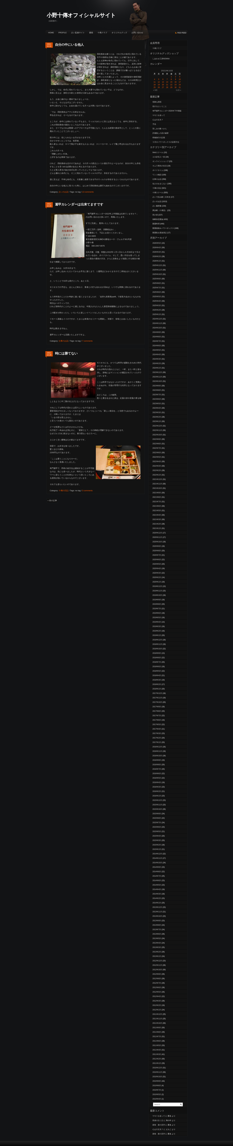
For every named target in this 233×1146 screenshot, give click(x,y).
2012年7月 (156, 983)
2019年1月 (156, 635)
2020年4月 (156, 568)
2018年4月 (156, 675)
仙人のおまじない (159, 184)
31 (180, 87)
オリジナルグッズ (119, 32)
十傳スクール (157, 193)
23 (175, 85)
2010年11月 (157, 1072)
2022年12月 (157, 426)
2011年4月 (156, 1050)
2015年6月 (156, 827)
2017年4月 (156, 729)
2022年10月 (157, 435)
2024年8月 (156, 337)
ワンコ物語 (156, 175)
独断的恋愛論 (157, 219)
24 (180, 85)
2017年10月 (157, 702)
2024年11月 (157, 323)
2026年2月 (156, 256)
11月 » (178, 90)
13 (163, 82)
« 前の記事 (52, 500)
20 (163, 85)
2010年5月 (156, 1094)
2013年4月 (156, 943)
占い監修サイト (78, 32)
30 (175, 87)
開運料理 (156, 224)
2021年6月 (156, 506)
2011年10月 (157, 1023)
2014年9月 (156, 867)
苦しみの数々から (159, 129)
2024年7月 (156, 341)
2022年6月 (156, 453)
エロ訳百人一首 (158, 157)
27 (163, 87)
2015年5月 (156, 831)
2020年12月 (157, 533)
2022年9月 (156, 439)
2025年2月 (156, 310)
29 (171, 87)
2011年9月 (156, 1028)
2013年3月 (156, 947)
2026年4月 (156, 247)
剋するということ (159, 106)
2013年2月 (156, 952)
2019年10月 (157, 595)
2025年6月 (156, 292)
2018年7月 (156, 662)
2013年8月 (156, 925)
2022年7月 (156, 448)
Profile (62, 32)
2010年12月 (157, 1068)
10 (180, 79)
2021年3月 (156, 519)
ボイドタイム (157, 170)
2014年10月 (157, 863)
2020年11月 (157, 537)
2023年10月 (157, 381)
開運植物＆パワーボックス (163, 228)
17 (180, 82)
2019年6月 (156, 613)
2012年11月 (157, 965)
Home (51, 32)
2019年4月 (156, 622)
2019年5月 (156, 617)
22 (171, 85)
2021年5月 (156, 510)
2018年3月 (156, 680)
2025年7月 (156, 288)
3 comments (87, 490)
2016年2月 (156, 791)
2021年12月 (157, 479)
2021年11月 (157, 484)
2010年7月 (156, 1090)
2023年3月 (156, 412)
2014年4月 (156, 889)
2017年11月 (157, 698)
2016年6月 (156, 773)
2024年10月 (157, 328)
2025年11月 (157, 270)
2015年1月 (156, 849)
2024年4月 (156, 354)
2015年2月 (156, 845)
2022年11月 (157, 430)
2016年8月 (156, 765)
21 (167, 85)
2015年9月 (156, 814)
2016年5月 (156, 778)
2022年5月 (156, 457)
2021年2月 (156, 524)
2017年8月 (156, 711)
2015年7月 (156, 823)
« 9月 (155, 90)
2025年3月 (156, 305)
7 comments (87, 341)
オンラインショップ (160, 161)
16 (175, 82)
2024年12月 (157, 319)
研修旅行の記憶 (158, 138)
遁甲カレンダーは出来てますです (79, 204)
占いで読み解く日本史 (161, 197)
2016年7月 (156, 769)
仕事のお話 (63, 341)
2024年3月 (156, 359)
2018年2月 (156, 684)
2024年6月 (156, 346)
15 (171, 82)
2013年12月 (157, 907)
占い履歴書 (156, 206)
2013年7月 (156, 929)
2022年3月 (156, 466)
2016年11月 (157, 751)
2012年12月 (157, 961)
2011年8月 (156, 1032)
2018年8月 (156, 658)
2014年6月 (156, 880)
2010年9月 (156, 1081)
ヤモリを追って (158, 115)
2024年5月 (156, 350)
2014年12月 (157, 854)
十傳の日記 (63, 490)
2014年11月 (157, 858)
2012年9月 (156, 974)
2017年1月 (156, 742)
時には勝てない (66, 353)
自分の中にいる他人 (69, 45)
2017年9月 (156, 707)
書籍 (91, 32)
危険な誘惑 (156, 102)
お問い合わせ (137, 32)
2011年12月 (157, 1014)
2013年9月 (156, 921)
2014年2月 (156, 898)
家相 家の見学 (158, 1125)
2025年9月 (156, 279)
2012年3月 (156, 1001)
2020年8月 (156, 551)
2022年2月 (156, 470)
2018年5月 (156, 671)
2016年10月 (157, 756)
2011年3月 (156, 1054)
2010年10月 (157, 1077)
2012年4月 (156, 996)
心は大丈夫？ (157, 120)
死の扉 (155, 215)
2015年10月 (157, 809)
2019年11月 (157, 591)
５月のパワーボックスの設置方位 (165, 142)
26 (159, 87)
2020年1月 (156, 582)
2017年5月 (156, 724)
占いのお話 (63, 192)
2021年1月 (156, 528)
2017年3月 (156, 733)
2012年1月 (156, 1010)
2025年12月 (157, 265)
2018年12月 (157, 640)
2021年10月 (157, 488)
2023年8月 (156, 390)
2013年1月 (156, 956)
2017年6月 (156, 720)
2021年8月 (156, 497)
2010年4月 (156, 1099)
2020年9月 (156, 546)
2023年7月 (156, 395)
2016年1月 (156, 796)
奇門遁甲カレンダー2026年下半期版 (166, 111)
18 (154, 85)
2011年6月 (156, 1041)
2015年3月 (156, 840)
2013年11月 (157, 912)
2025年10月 (157, 274)
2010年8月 (156, 1085)
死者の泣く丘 (157, 1120)
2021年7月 (156, 502)
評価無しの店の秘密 (160, 133)
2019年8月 (156, 604)
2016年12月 (157, 747)
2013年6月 (156, 934)
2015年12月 (157, 800)
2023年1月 (156, 421)
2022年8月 (156, 444)
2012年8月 (156, 979)
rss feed (181, 33)
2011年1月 (156, 1063)
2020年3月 (156, 573)
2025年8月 (156, 283)
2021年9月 (156, 493)
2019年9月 (156, 600)
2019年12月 (157, 586)
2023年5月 (156, 404)
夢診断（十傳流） (159, 210)
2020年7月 (156, 555)
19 (159, 85)
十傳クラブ (102, 32)
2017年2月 (156, 738)
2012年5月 (156, 992)
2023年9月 (156, 386)
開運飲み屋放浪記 (159, 233)
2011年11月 (157, 1019)
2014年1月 (156, 903)
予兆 (154, 124)
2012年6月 (156, 987)
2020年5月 (156, 564)
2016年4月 (156, 782)
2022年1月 (156, 475)
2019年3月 (156, 626)
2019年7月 (156, 609)
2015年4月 (156, 836)
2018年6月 (156, 666)
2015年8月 (156, 818)
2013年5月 (156, 938)
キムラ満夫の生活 (159, 166)
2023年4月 (156, 408)
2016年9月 (156, 760)
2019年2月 (156, 631)
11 (154, 82)
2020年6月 (156, 560)
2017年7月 (156, 716)
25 (154, 87)
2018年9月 (156, 653)
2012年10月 (157, 970)
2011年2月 (156, 1059)
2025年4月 (156, 301)
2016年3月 (156, 787)
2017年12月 (157, 693)
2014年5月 (156, 885)
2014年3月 (156, 894)
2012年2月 (156, 1005)
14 (167, 82)
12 (159, 82)
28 (167, 87)
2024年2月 (156, 363)
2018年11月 (157, 644)
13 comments (88, 192)
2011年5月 (156, 1045)
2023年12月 (157, 372)
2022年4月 (156, 461)
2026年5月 (156, 243)
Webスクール (157, 152)
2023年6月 (156, 399)
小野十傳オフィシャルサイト (81, 15)
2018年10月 (157, 649)
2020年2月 (156, 577)
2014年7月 (156, 876)
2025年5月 (156, 297)
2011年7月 (156, 1036)
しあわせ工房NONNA (161, 59)
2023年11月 (157, 377)
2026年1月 (156, 261)
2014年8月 (156, 872)
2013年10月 (157, 916)
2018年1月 (156, 689)
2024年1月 (156, 368)
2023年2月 (156, 417)
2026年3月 (156, 252)
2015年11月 (157, 805)
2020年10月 (157, 542)
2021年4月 (156, 515)
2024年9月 (156, 332)
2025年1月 (156, 314)
